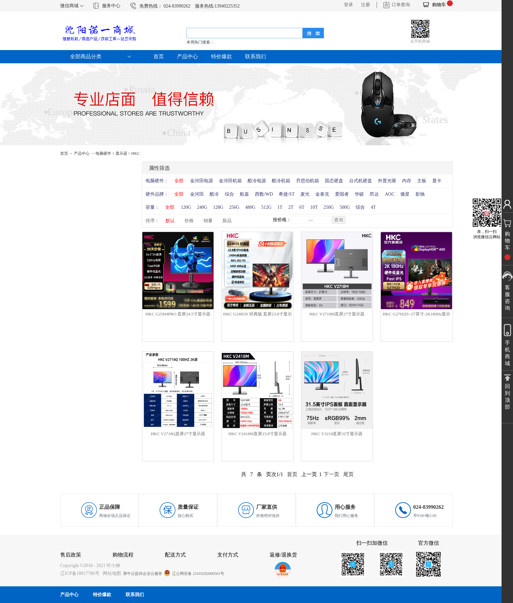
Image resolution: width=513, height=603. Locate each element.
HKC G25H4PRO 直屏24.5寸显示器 (178, 313)
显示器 (121, 153)
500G (345, 207)
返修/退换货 (283, 555)
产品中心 (82, 153)
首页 (158, 56)
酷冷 (214, 194)
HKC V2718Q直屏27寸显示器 (178, 433)
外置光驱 (387, 180)
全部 (179, 180)
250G (329, 207)
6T (302, 207)
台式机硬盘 (360, 180)
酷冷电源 (257, 180)
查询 (338, 220)
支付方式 (227, 555)
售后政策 (70, 555)
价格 (189, 220)
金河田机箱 (230, 180)
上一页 (309, 474)
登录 (348, 4)
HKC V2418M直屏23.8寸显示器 (257, 433)
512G (266, 207)
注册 (365, 4)
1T (280, 207)
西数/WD (264, 194)
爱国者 (342, 194)
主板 (421, 180)
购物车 (439, 4)
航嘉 (244, 194)
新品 (227, 220)
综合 (229, 194)
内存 (406, 180)
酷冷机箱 (281, 180)
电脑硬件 (103, 153)
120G (186, 207)
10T (314, 207)
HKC (136, 153)
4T (373, 207)
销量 (208, 220)
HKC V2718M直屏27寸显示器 (337, 313)
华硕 (359, 194)
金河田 (197, 194)
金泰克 (322, 194)
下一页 (331, 474)
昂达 (374, 194)
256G (234, 207)
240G (202, 207)
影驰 (420, 194)
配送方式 (175, 555)
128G (218, 207)
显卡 (436, 180)
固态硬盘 (334, 180)
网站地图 (110, 573)
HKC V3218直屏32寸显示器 (337, 433)
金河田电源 (201, 180)
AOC (390, 194)
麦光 (305, 194)
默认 (170, 220)
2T (290, 207)
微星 (405, 194)
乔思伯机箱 (307, 180)
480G (250, 207)
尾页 (348, 474)
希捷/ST (286, 194)
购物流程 (123, 555)
